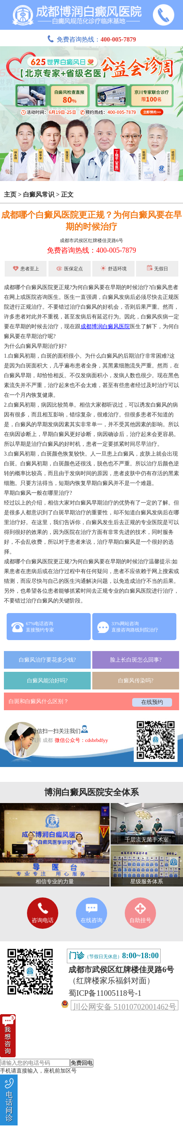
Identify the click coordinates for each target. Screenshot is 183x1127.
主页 (10, 194)
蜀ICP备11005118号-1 (104, 993)
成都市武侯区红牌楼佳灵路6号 (91, 240)
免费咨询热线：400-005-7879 (91, 250)
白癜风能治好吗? (47, 681)
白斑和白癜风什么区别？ (39, 701)
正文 (67, 194)
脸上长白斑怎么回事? (135, 660)
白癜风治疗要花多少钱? (47, 660)
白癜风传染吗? (135, 681)
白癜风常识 (38, 194)
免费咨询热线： (91, 39)
